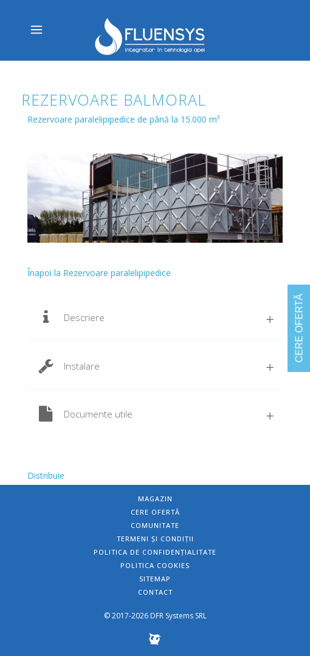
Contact (155, 592)
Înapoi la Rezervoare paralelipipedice (99, 273)
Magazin (155, 498)
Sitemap (155, 578)
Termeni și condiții (155, 538)
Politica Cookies (155, 565)
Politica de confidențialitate (155, 551)
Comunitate (155, 525)
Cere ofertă (155, 511)
